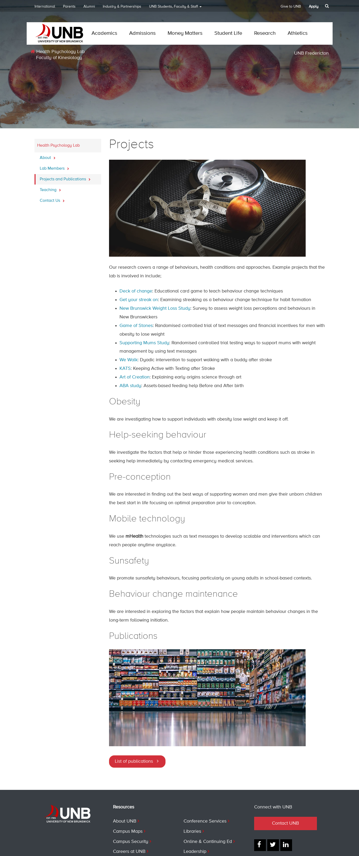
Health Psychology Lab (58, 51)
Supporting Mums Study (144, 343)
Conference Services (205, 821)
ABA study (130, 385)
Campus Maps (128, 831)
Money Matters (185, 33)
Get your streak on (138, 299)
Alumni (89, 6)
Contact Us (52, 199)
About (47, 156)
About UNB (124, 821)
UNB (175, 8)
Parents (69, 6)
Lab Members (54, 167)
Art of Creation (134, 377)
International (45, 6)
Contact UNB (285, 823)
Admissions (142, 33)
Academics (104, 33)
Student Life (228, 33)
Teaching (50, 188)
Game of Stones (136, 325)
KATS (125, 368)
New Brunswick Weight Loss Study (154, 308)
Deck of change (135, 291)
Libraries (192, 831)
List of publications (134, 761)
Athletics (297, 33)
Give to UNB (291, 6)
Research (265, 33)
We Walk (128, 360)
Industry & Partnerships (122, 6)
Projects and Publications (65, 177)
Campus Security (130, 841)
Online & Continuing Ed (208, 841)
